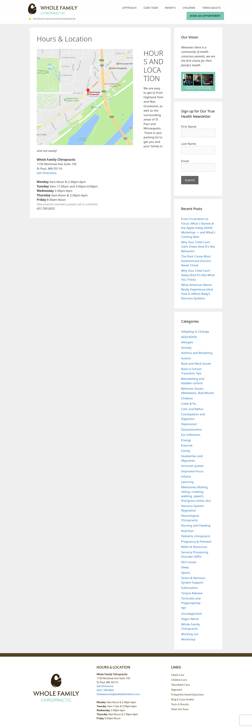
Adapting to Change (195, 331)
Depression (189, 424)
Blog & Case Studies (182, 699)
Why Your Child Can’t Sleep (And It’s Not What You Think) (198, 275)
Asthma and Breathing (196, 353)
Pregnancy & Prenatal (196, 541)
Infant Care (177, 674)
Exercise (186, 445)
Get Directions (47, 173)
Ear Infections (190, 435)
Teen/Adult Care (180, 684)
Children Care (179, 679)
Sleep (185, 567)
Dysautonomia (191, 429)
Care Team (151, 7)
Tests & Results (180, 704)
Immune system (192, 466)
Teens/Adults (211, 7)
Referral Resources (194, 547)
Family (185, 451)
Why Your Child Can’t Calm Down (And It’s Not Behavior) (198, 246)
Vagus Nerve (190, 619)
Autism (186, 358)
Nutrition (187, 531)
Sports (185, 573)
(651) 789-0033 (105, 690)
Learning (187, 482)
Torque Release (191, 593)
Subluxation (189, 588)
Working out (189, 634)
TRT (183, 608)
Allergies (187, 342)
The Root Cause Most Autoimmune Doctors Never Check (196, 260)
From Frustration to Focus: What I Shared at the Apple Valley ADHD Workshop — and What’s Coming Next (198, 228)
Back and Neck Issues (196, 363)
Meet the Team (179, 709)
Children (189, 7)
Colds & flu (188, 404)
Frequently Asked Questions (187, 694)
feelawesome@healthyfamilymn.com (118, 694)
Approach (129, 7)
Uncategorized (191, 614)
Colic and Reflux (192, 409)
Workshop (188, 639)
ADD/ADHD (189, 337)
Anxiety (186, 348)
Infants (170, 7)
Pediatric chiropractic (196, 536)
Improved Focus (192, 471)
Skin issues (188, 562)
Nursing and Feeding (195, 525)
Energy (186, 440)
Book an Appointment (205, 15)
